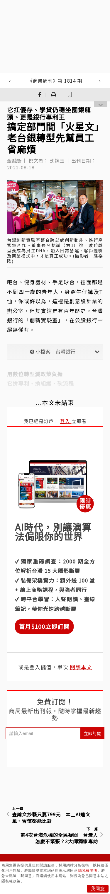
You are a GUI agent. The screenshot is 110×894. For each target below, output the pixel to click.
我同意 (98, 888)
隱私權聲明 (87, 871)
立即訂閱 (92, 733)
